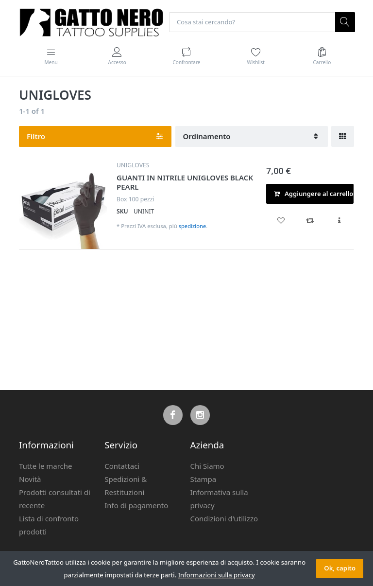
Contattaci (121, 466)
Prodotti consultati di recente (54, 498)
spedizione (192, 226)
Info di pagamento (136, 505)
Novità (30, 479)
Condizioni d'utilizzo (224, 518)
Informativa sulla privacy (219, 498)
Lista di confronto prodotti (49, 525)
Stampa (203, 479)
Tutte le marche (45, 466)
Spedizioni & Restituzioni (125, 485)
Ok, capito (340, 568)
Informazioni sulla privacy (216, 574)
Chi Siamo (207, 466)
